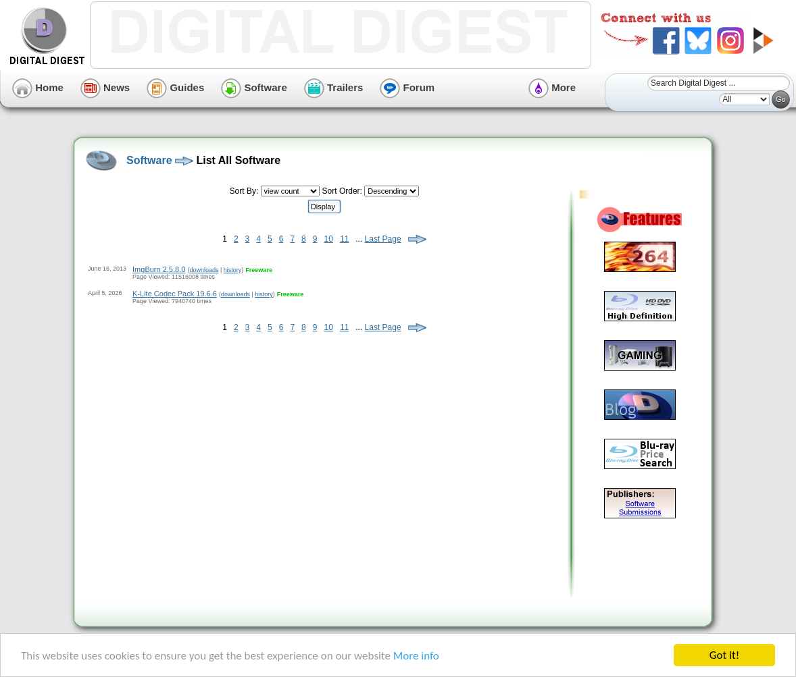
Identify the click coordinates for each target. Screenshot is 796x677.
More (552, 87)
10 (328, 239)
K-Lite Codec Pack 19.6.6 (174, 294)
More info (416, 656)
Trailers (334, 87)
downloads (203, 270)
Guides (175, 87)
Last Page (383, 239)
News (105, 87)
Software (254, 87)
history (233, 270)
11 (344, 239)
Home (38, 87)
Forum (407, 87)
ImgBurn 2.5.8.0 (158, 269)
